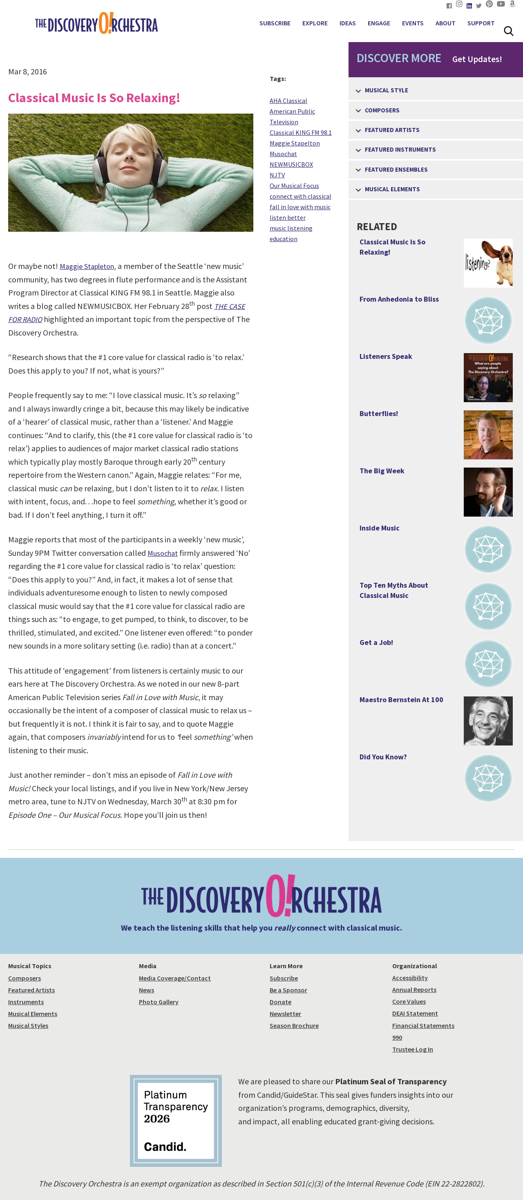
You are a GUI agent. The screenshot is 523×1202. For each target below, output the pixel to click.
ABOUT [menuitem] (446, 23)
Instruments (26, 1002)
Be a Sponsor (288, 990)
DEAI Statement (415, 1013)
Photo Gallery (159, 1002)
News (146, 990)
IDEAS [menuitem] (348, 23)
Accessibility (410, 978)
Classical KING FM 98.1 (301, 132)
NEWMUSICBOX (291, 164)
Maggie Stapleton (90, 266)
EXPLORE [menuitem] (315, 23)
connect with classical (300, 196)
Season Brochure (294, 1025)
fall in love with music (300, 207)
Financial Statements (423, 1025)
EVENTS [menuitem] (413, 23)
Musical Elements (32, 1014)
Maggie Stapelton (295, 143)
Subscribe (284, 978)
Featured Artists (31, 990)
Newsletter (285, 1014)
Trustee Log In (412, 1049)
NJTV (277, 175)
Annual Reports (414, 989)
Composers (24, 978)
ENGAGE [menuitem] (379, 23)
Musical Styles (28, 1025)
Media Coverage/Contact (175, 978)
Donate (280, 1002)
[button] (358, 91)
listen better (288, 217)
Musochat (164, 553)
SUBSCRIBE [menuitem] (275, 23)
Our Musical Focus (294, 185)
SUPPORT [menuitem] (481, 23)
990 (397, 1037)
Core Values (409, 1001)
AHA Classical (288, 100)
